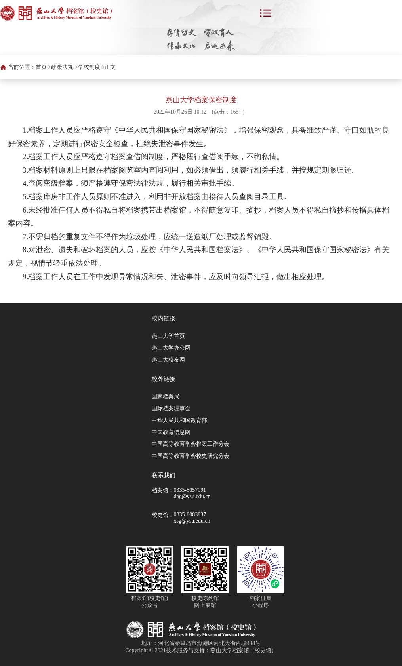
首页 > (43, 67)
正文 (110, 67)
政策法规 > (64, 67)
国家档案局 (165, 397)
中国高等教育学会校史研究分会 (190, 456)
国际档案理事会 (171, 408)
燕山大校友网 (168, 360)
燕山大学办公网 (171, 348)
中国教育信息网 (171, 432)
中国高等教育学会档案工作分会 (190, 444)
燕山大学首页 (168, 336)
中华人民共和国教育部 (179, 420)
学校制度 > (91, 67)
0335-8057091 (190, 490)
